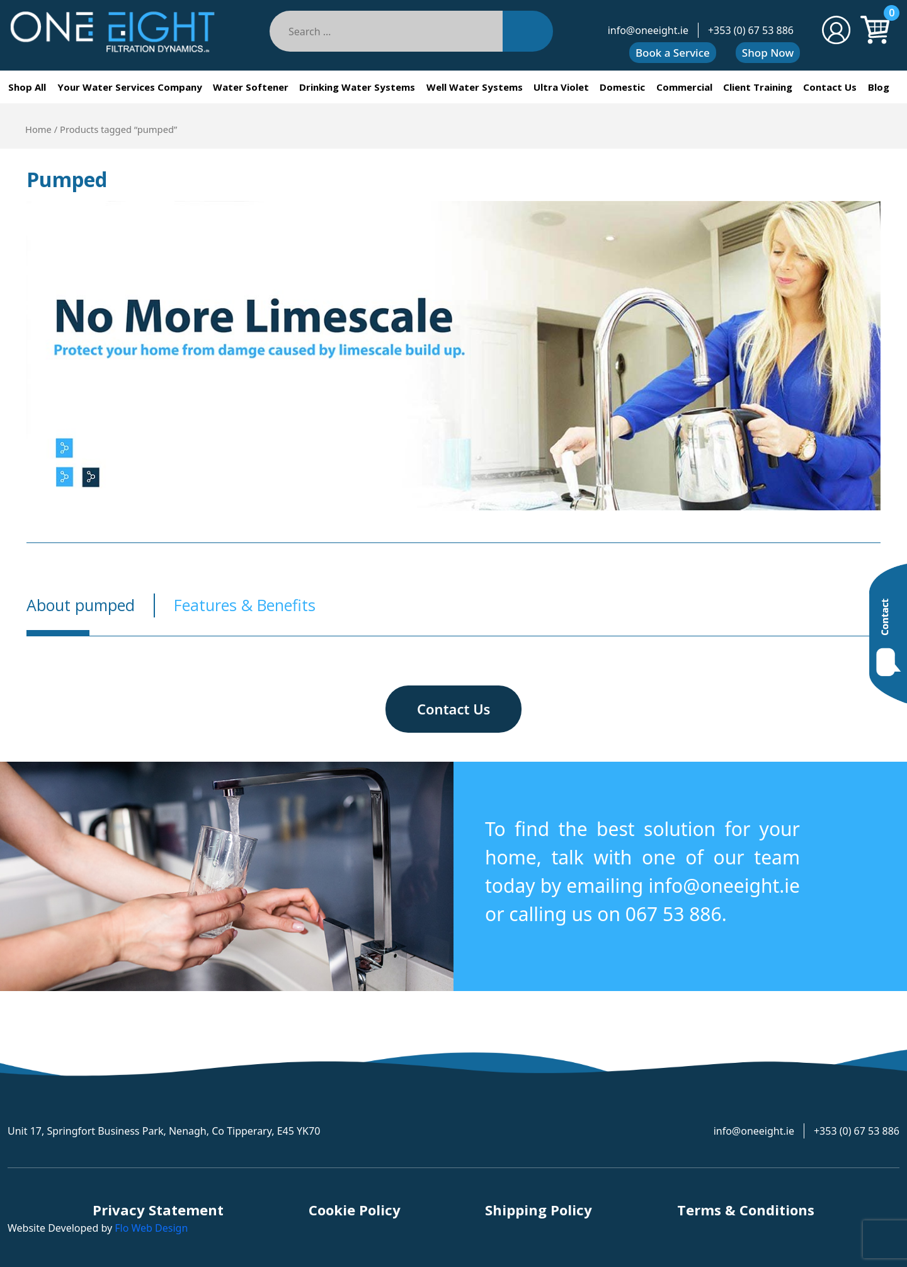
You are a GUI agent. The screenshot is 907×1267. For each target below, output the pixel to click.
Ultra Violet (561, 87)
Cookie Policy (355, 1209)
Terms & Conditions (745, 1209)
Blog (878, 87)
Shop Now (768, 52)
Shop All (27, 87)
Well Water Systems (474, 87)
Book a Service (673, 52)
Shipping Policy (538, 1209)
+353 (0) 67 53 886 (751, 30)
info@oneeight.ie (648, 30)
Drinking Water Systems (357, 87)
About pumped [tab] (80, 605)
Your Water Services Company (129, 87)
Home (38, 129)
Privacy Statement (158, 1209)
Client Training (757, 87)
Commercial (684, 87)
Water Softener (250, 87)
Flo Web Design (151, 1228)
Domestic (622, 87)
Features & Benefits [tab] (245, 605)
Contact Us (830, 87)
